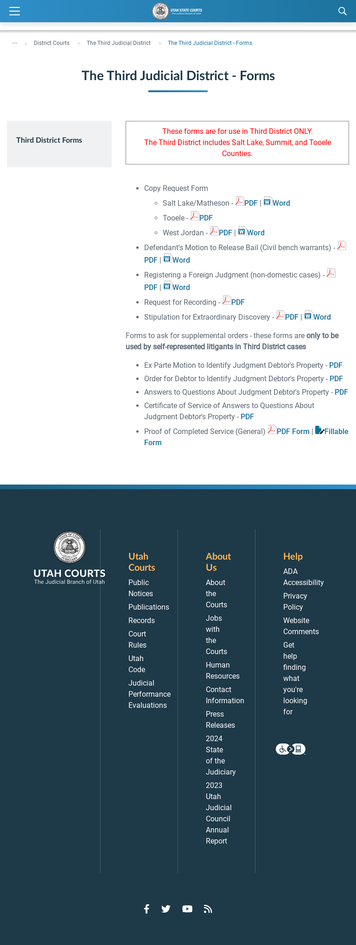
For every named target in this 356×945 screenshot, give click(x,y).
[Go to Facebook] (146, 909)
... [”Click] (15, 41)
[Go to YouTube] (187, 909)
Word (281, 203)
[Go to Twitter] (166, 909)
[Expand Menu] (14, 11)
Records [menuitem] (141, 620)
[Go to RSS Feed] (208, 909)
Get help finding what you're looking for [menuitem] (295, 678)
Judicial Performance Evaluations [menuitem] (149, 694)
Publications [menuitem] (148, 607)
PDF (251, 203)
